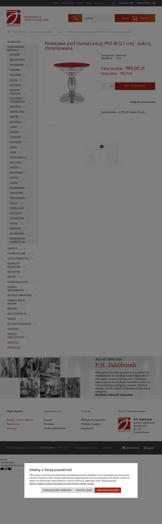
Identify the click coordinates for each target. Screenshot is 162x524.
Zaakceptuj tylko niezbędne (57, 490)
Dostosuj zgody (84, 490)
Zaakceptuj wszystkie (108, 490)
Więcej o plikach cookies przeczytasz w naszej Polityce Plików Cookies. (61, 483)
